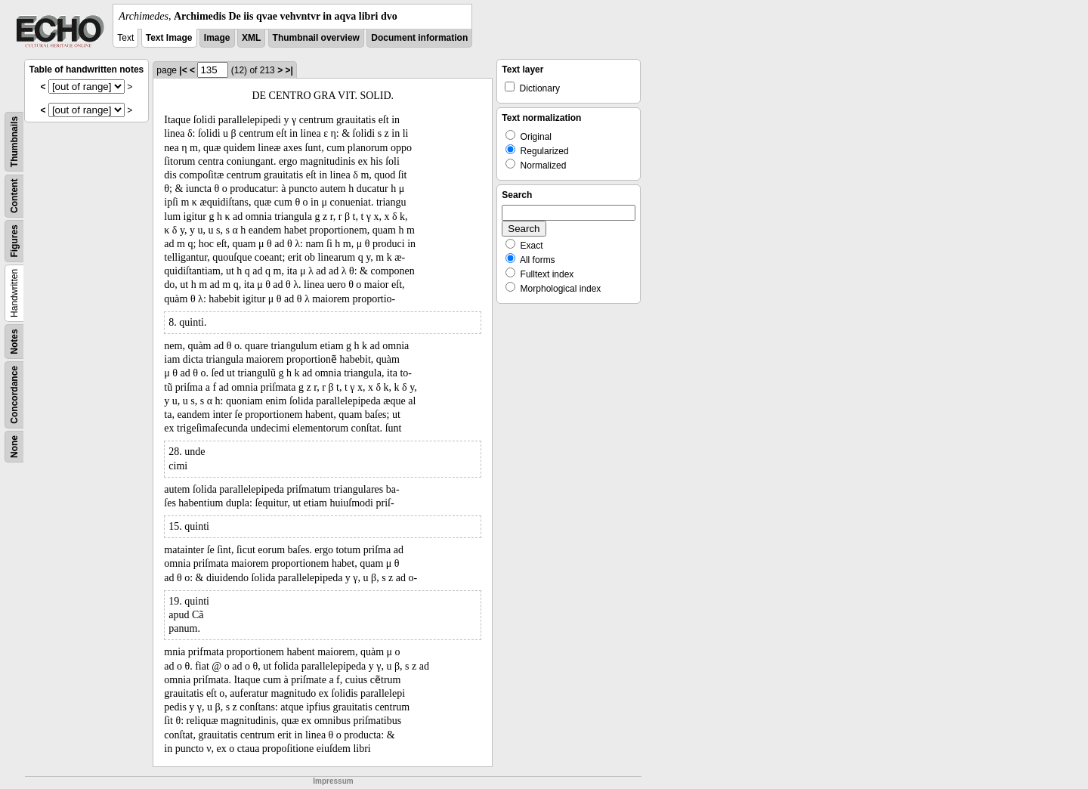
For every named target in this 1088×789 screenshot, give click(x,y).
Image (217, 37)
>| (288, 70)
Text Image (169, 37)
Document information (419, 37)
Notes (14, 341)
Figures (14, 240)
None (14, 446)
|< (183, 70)
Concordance (14, 395)
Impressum (333, 781)
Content (14, 196)
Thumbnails (14, 141)
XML (251, 37)
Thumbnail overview (316, 37)
